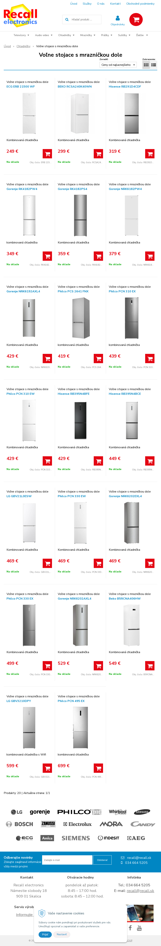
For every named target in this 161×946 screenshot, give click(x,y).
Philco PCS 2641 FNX (73, 291)
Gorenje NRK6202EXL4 (125, 496)
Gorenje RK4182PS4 (72, 189)
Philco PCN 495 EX (71, 701)
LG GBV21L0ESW (19, 496)
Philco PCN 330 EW (72, 496)
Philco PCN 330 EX (20, 599)
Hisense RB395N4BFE (73, 394)
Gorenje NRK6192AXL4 (23, 291)
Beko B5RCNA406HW (125, 599)
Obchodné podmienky (140, 4)
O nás (101, 4)
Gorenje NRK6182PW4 (125, 189)
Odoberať (102, 860)
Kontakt (115, 4)
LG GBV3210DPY (19, 701)
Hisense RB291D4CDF (125, 87)
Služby (87, 4)
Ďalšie (142, 35)
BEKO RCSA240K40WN (75, 87)
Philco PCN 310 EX (122, 291)
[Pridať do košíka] (47, 153)
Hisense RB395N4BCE (125, 394)
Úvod (73, 4)
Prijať (45, 934)
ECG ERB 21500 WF (21, 87)
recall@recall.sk (140, 890)
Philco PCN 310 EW (21, 394)
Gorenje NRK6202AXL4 (74, 599)
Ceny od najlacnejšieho (116, 65)
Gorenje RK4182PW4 (22, 189)
